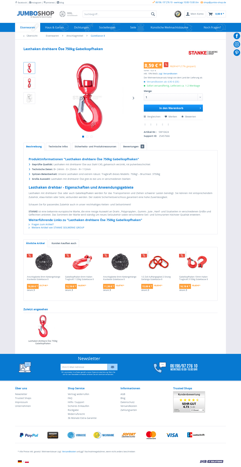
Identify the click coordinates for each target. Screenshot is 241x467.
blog (60, 2)
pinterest (49, 2)
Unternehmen (23, 406)
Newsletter (21, 394)
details (31, 290)
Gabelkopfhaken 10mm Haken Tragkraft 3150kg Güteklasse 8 (193, 278)
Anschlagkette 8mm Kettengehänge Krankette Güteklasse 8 (43, 278)
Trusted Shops (23, 398)
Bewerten (188, 116)
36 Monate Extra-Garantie (82, 418)
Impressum (21, 402)
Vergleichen (152, 116)
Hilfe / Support (76, 402)
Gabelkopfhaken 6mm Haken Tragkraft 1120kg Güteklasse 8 (79, 278)
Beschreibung (34, 146)
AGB (122, 394)
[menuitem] (178, 14)
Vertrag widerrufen (78, 394)
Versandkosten (128, 406)
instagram (35, 2)
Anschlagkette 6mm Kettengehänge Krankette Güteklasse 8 (119, 278)
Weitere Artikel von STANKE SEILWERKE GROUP (56, 227)
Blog (122, 398)
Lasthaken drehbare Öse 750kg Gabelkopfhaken (42, 342)
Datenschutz (127, 402)
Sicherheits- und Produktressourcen (95, 146)
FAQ (70, 398)
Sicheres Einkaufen (78, 406)
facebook (21, 2)
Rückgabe (73, 410)
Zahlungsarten (128, 410)
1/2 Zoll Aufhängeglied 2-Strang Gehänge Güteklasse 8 (156, 278)
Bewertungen (133, 146)
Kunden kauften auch (64, 243)
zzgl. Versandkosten (168, 73)
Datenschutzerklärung (100, 372)
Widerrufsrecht (76, 414)
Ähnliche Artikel (35, 243)
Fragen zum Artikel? (41, 224)
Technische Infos (58, 146)
